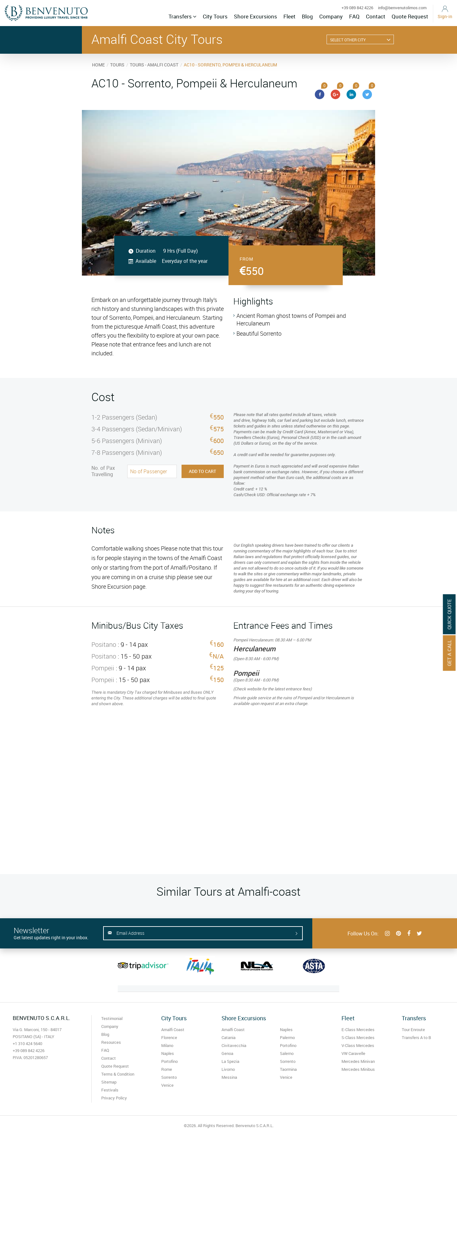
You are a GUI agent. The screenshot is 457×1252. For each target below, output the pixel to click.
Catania (228, 1037)
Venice (167, 1085)
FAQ (354, 16)
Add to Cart (202, 471)
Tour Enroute (413, 1029)
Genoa (227, 1053)
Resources (111, 1042)
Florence (169, 1037)
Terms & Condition (117, 1074)
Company (331, 16)
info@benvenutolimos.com (402, 7)
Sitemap (108, 1082)
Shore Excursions (255, 16)
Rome (166, 1069)
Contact (375, 16)
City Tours (215, 16)
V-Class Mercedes (357, 1045)
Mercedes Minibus (358, 1069)
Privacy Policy (114, 1098)
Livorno (228, 1069)
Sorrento (169, 1077)
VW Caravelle (353, 1053)
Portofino (169, 1061)
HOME (98, 65)
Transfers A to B (416, 1037)
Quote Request (410, 16)
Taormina (288, 1069)
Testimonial (112, 1018)
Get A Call (449, 653)
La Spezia (230, 1061)
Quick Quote (449, 614)
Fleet (289, 16)
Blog (307, 16)
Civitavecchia (234, 1045)
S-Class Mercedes (357, 1037)
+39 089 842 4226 (357, 7)
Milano (167, 1045)
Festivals (109, 1090)
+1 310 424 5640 (27, 1043)
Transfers (182, 16)
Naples (167, 1053)
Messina (229, 1077)
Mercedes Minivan (358, 1061)
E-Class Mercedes (357, 1029)
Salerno (287, 1053)
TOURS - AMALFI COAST (154, 65)
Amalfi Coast (172, 1029)
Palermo (287, 1037)
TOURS (117, 65)
